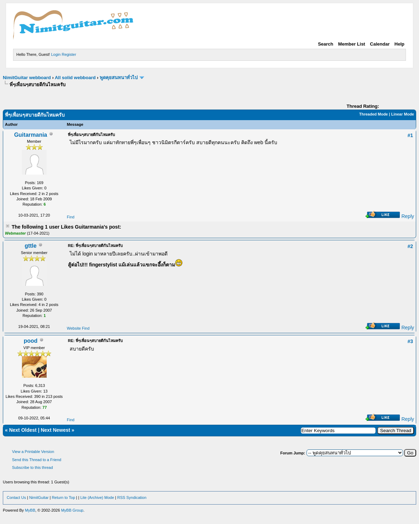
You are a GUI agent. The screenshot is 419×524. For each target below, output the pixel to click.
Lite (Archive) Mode (97, 497)
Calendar (380, 44)
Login (55, 54)
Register (69, 54)
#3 (410, 341)
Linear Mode (402, 114)
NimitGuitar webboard (27, 77)
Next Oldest (23, 430)
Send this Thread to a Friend (36, 460)
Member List (351, 44)
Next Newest (55, 430)
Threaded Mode (373, 114)
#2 (410, 246)
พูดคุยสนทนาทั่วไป (119, 77)
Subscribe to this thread (32, 467)
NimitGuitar (38, 497)
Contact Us (16, 497)
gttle (31, 246)
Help (400, 44)
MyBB (30, 510)
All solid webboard (75, 77)
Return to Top (63, 497)
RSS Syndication (132, 497)
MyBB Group (72, 510)
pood (30, 341)
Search (325, 44)
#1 (410, 135)
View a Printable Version (33, 451)
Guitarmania (30, 135)
